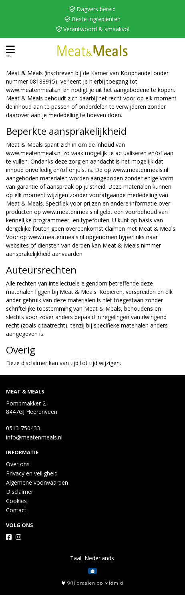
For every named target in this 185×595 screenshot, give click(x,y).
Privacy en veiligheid (32, 473)
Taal (75, 558)
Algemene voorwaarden (37, 482)
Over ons (18, 464)
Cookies (16, 501)
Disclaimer (19, 491)
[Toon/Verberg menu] (9, 49)
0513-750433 (23, 428)
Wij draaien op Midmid (92, 583)
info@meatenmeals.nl (34, 437)
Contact (16, 510)
